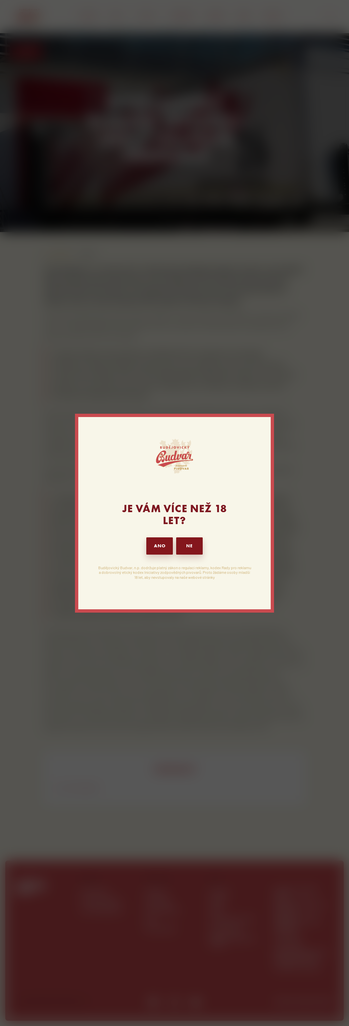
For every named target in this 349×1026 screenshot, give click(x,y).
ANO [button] (160, 546)
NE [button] (189, 546)
